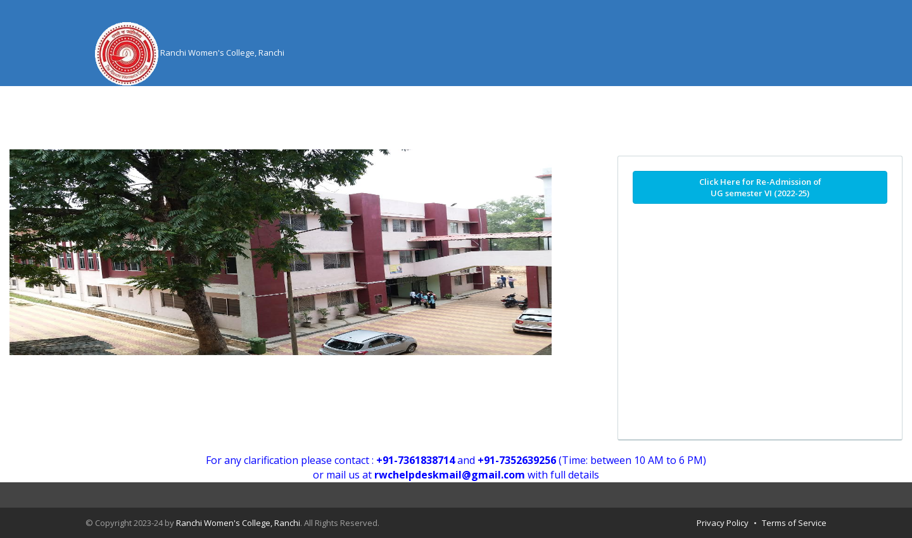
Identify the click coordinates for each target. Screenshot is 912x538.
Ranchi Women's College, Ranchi (238, 523)
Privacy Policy (723, 523)
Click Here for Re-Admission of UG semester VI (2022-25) (760, 187)
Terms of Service (794, 523)
